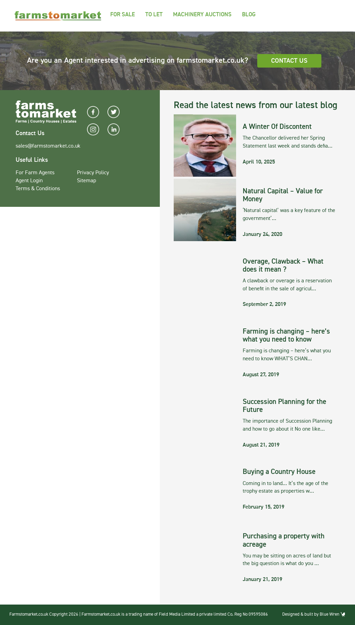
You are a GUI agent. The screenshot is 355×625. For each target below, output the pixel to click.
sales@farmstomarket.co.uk (48, 146)
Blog (249, 15)
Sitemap (86, 181)
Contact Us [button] (289, 61)
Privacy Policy (93, 173)
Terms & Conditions (38, 189)
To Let (154, 15)
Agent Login (29, 181)
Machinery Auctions (202, 15)
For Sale (122, 15)
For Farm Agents (35, 173)
